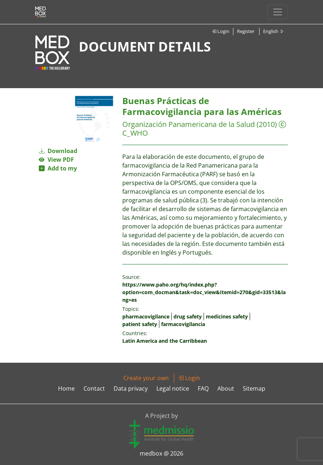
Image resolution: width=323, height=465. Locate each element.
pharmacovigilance (145, 316)
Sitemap (254, 388)
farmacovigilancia (183, 324)
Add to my (58, 168)
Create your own (146, 378)
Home (66, 388)
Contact (94, 388)
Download (58, 151)
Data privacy (131, 388)
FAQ (203, 388)
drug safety (187, 316)
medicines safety (227, 316)
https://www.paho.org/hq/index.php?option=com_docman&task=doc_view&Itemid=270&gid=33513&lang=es (204, 292)
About (225, 388)
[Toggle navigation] (277, 12)
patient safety (139, 324)
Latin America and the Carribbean (164, 340)
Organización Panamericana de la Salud (188, 124)
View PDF (56, 160)
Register (245, 31)
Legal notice (172, 388)
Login (220, 31)
